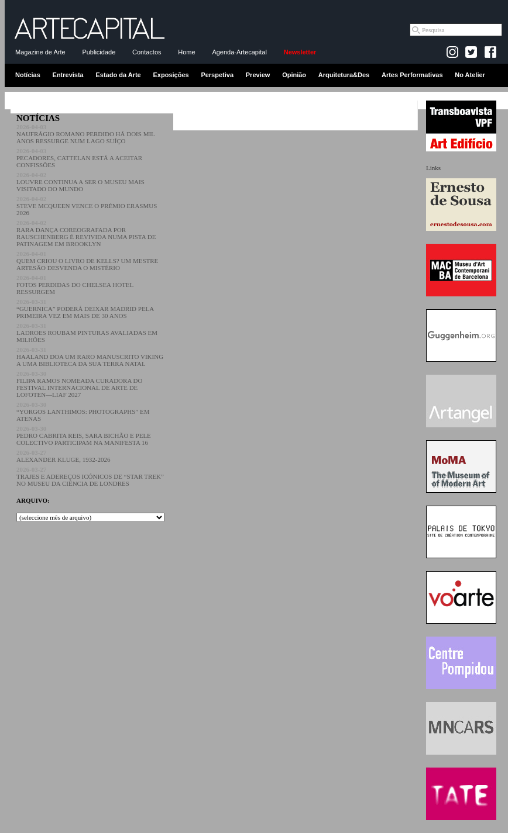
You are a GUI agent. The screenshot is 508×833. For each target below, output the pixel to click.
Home (186, 52)
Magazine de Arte (40, 52)
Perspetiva (217, 74)
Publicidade (98, 52)
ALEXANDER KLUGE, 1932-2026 (63, 456)
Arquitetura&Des (343, 74)
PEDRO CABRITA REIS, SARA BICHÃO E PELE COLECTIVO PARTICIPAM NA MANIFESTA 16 (83, 435)
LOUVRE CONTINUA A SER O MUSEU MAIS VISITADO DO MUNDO (80, 181)
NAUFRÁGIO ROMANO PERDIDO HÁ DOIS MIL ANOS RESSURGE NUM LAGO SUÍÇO (85, 133)
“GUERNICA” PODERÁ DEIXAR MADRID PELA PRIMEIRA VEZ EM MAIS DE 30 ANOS (85, 308)
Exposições (170, 74)
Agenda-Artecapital (239, 52)
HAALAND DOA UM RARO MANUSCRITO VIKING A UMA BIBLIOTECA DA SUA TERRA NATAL (89, 356)
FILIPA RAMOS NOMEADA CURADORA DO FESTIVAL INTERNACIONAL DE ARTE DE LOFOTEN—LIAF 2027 (79, 384)
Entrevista (68, 74)
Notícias (27, 74)
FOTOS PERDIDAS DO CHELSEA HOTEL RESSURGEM (74, 284)
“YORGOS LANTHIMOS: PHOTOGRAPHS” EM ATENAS (82, 411)
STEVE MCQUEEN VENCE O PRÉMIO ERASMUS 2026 (86, 205)
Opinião (294, 74)
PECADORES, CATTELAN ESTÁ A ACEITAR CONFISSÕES (79, 157)
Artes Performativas (412, 74)
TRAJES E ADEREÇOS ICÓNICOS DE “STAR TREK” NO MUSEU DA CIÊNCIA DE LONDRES (90, 476)
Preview (258, 74)
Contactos (147, 52)
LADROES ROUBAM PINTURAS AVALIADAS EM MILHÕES (86, 332)
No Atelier (470, 74)
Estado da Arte (118, 74)
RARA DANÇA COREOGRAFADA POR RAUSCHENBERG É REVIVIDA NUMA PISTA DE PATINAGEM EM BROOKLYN (86, 233)
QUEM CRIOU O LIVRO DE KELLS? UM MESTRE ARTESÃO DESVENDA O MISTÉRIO (87, 260)
